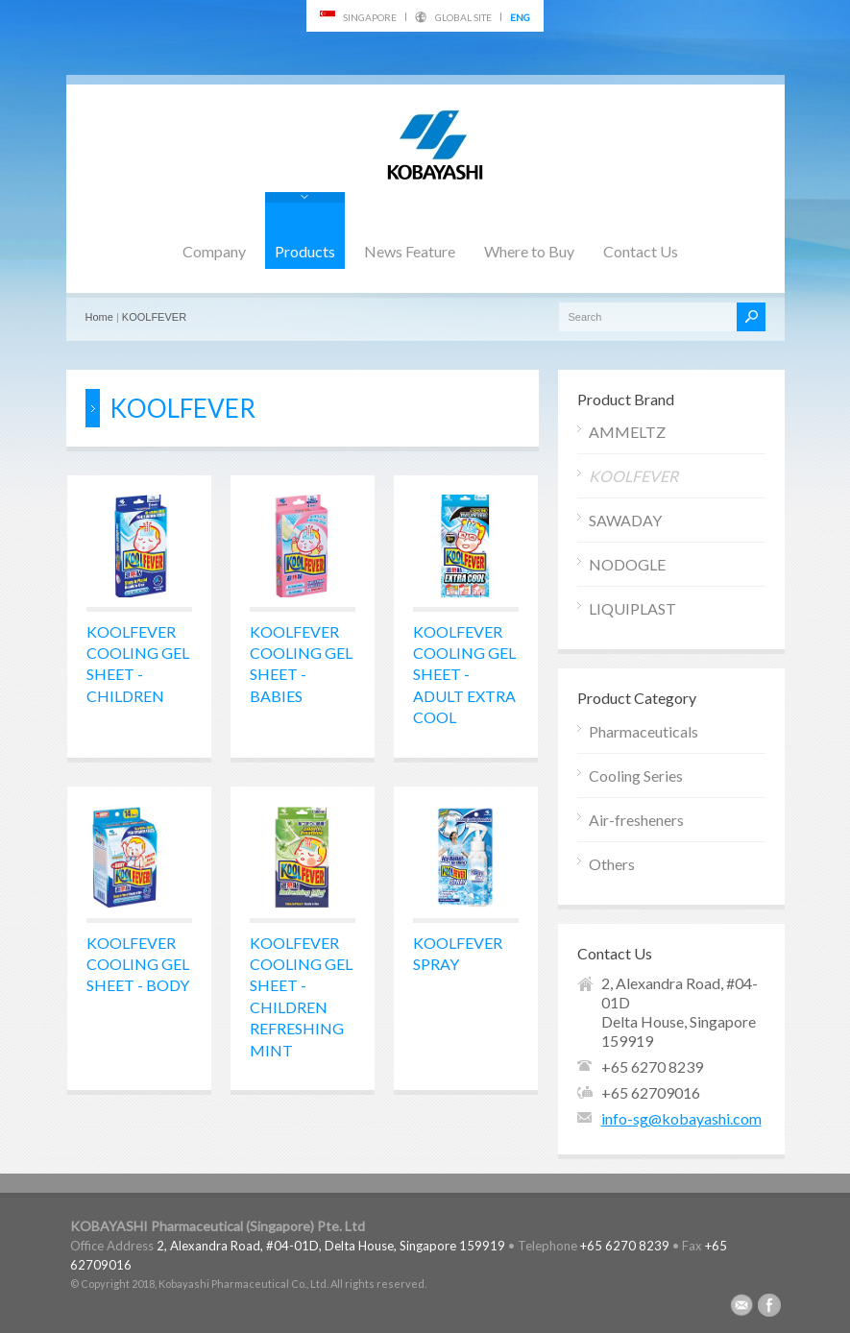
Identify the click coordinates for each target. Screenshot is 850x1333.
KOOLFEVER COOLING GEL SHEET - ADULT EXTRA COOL (464, 674)
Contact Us (640, 251)
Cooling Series (636, 775)
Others (612, 864)
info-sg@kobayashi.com (681, 1118)
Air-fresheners (636, 820)
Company (214, 251)
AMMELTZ (627, 432)
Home (99, 317)
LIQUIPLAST (632, 608)
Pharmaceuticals (643, 731)
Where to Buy (529, 251)
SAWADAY (625, 520)
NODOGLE (627, 564)
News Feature (409, 251)
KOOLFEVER (154, 317)
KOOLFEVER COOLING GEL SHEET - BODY (137, 964)
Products (305, 251)
